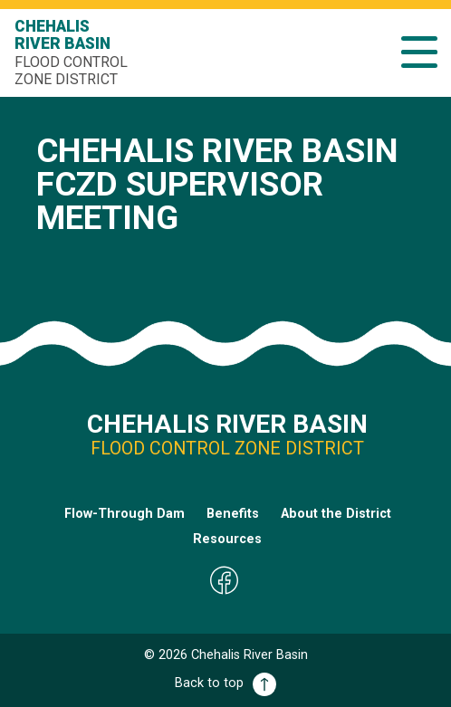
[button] (419, 52)
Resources (227, 539)
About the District (336, 513)
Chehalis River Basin (73, 52)
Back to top (225, 683)
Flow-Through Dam (124, 513)
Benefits (232, 513)
